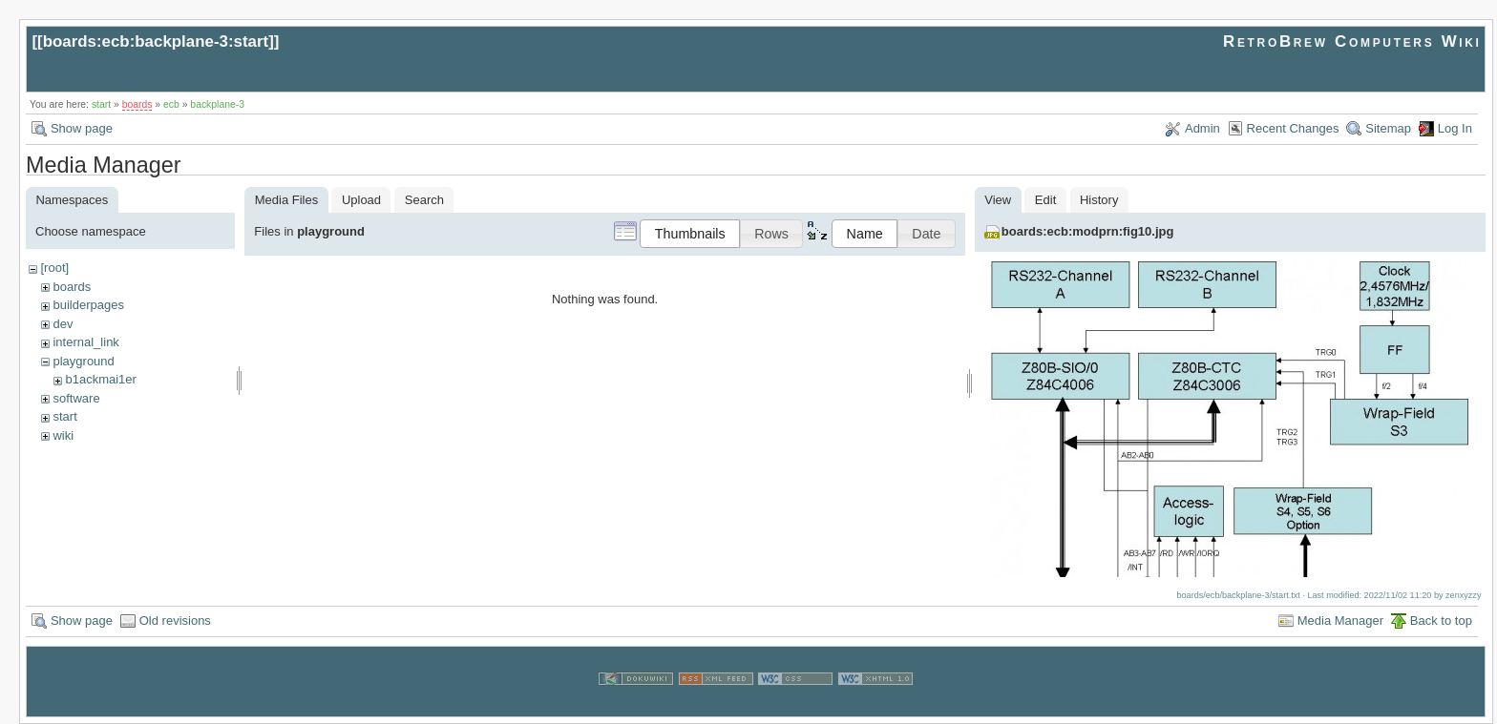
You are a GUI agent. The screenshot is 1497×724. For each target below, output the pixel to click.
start (101, 104)
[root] (54, 267)
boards (137, 104)
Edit (1045, 200)
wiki (63, 435)
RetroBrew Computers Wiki (1352, 41)
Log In (1455, 128)
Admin (1202, 128)
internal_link (85, 342)
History (1099, 200)
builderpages (88, 305)
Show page (82, 128)
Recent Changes (1293, 128)
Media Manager (1340, 620)
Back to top (1441, 620)
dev (63, 324)
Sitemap (1388, 128)
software (76, 398)
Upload (361, 200)
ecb (171, 104)
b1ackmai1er (100, 379)
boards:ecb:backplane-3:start (156, 41)
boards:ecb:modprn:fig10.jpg (1088, 231)
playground (83, 361)
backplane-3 (217, 104)
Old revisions (175, 620)
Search (424, 200)
